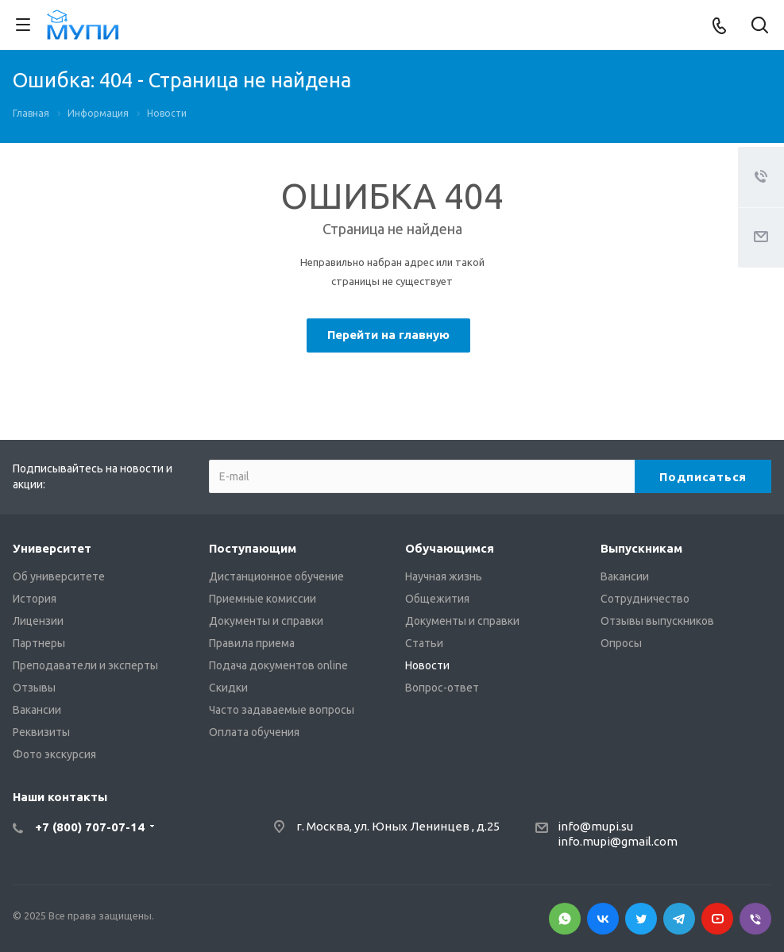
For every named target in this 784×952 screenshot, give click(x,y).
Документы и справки (266, 621)
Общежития (437, 598)
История (34, 598)
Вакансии (37, 709)
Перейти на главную (388, 334)
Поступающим (252, 548)
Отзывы (34, 687)
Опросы (621, 643)
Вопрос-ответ (442, 687)
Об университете (59, 576)
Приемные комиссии (262, 598)
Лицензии (38, 621)
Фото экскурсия (54, 754)
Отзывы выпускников (657, 621)
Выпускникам (641, 548)
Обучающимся (449, 548)
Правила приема (252, 643)
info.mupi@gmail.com (618, 841)
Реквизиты (41, 732)
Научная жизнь (443, 576)
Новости (427, 665)
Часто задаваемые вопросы (281, 709)
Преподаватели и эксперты (85, 665)
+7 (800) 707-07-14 (90, 827)
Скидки (228, 687)
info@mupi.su (595, 826)
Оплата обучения (254, 732)
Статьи (424, 643)
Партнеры (39, 643)
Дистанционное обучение (276, 576)
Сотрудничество (645, 598)
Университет (52, 548)
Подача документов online (278, 665)
